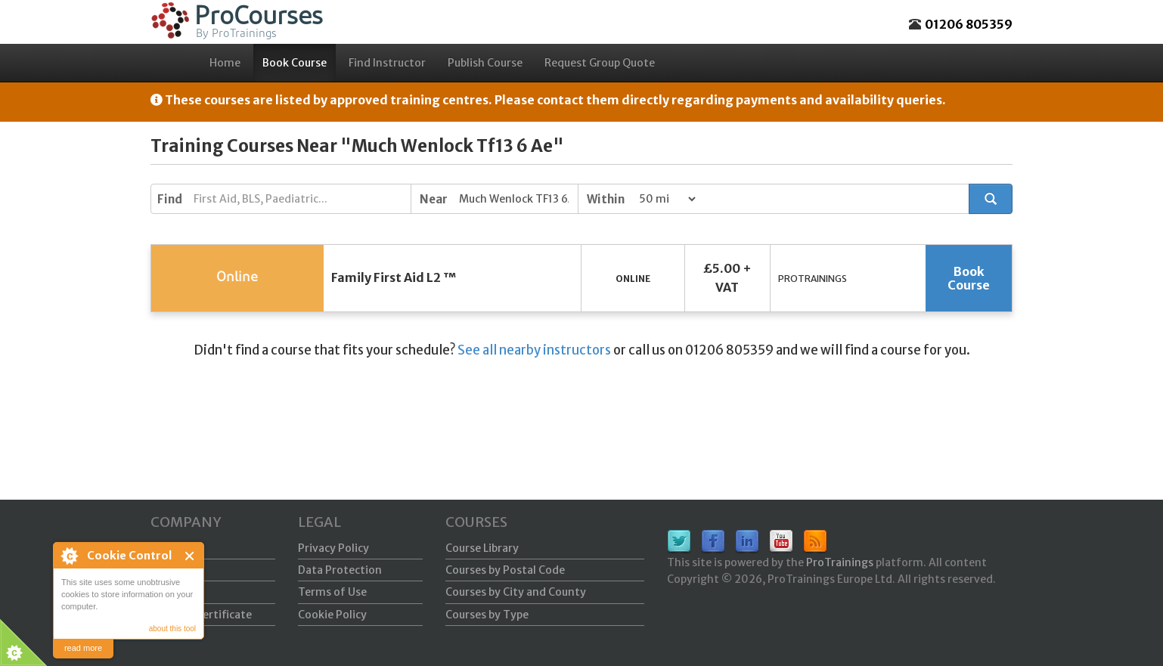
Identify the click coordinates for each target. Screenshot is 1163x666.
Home (224, 63)
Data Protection (340, 570)
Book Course (294, 63)
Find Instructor (387, 63)
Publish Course (485, 63)
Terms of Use (332, 592)
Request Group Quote (599, 63)
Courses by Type (487, 614)
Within (606, 199)
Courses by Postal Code (505, 570)
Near (434, 199)
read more (83, 647)
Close (190, 556)
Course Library (482, 548)
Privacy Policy (333, 548)
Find (169, 199)
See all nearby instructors (534, 350)
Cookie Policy (332, 614)
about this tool (172, 628)
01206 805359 (969, 24)
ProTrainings (839, 562)
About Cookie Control (69, 555)
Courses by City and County (515, 592)
